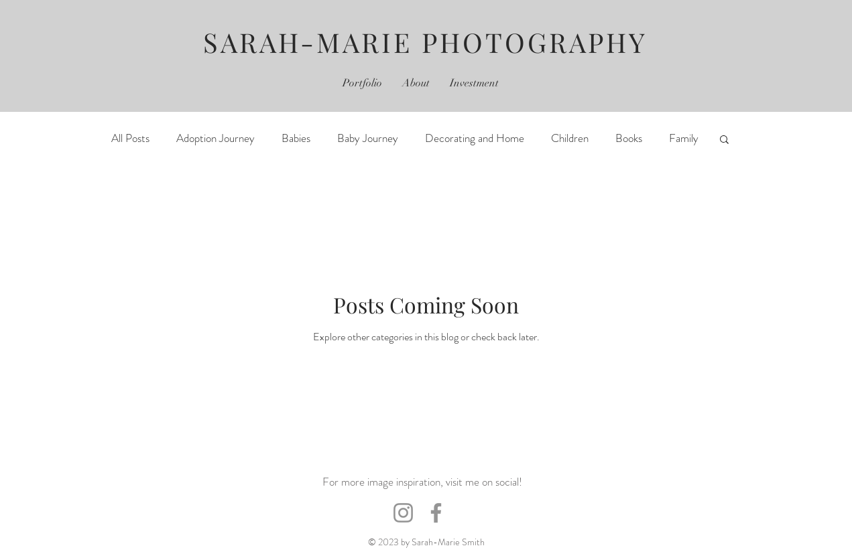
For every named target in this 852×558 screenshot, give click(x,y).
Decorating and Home (474, 138)
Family (683, 138)
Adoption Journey (215, 138)
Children (570, 138)
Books (628, 138)
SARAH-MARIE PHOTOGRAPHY (425, 42)
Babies (296, 138)
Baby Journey (367, 138)
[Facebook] (436, 513)
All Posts (130, 138)
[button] (724, 140)
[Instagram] (403, 513)
